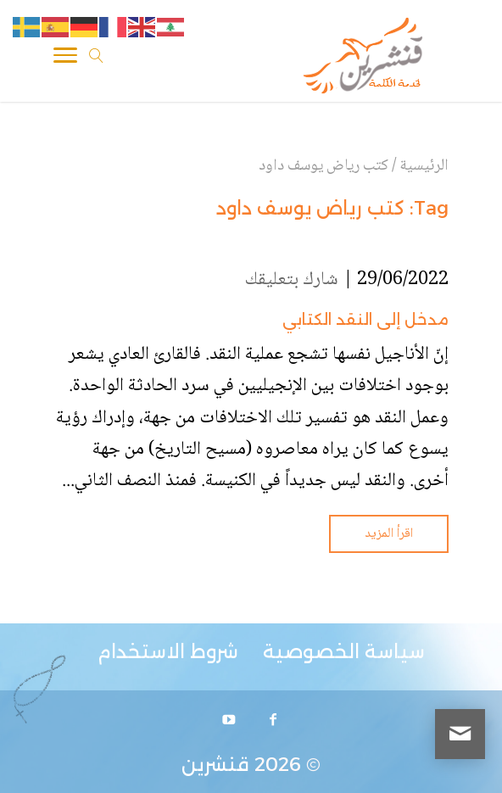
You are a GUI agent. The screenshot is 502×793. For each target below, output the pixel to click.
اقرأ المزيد (389, 533)
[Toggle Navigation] (65, 58)
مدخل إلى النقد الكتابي (365, 319)
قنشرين (215, 764)
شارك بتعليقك (291, 280)
